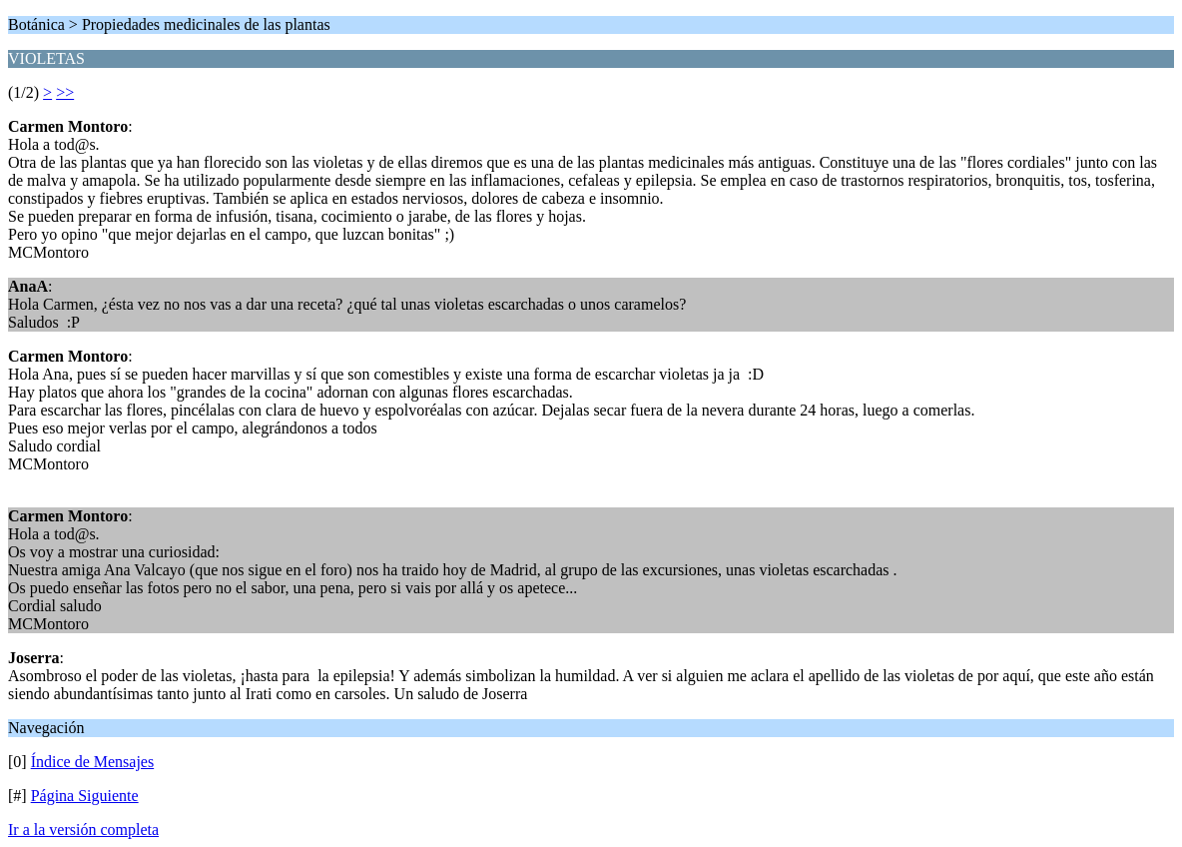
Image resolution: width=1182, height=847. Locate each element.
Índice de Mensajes (93, 761)
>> (65, 92)
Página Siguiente (85, 795)
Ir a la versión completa (83, 829)
